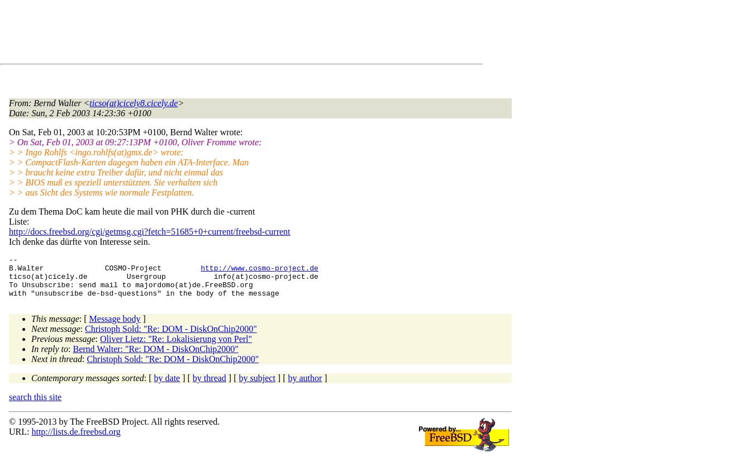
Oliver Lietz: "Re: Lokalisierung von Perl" (176, 347)
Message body (115, 327)
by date (167, 386)
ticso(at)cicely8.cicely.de (133, 103)
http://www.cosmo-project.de (259, 271)
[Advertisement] (212, 34)
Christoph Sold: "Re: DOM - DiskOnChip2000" (171, 337)
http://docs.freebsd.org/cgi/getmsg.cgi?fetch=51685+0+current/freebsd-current (150, 231)
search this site (35, 405)
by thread (209, 386)
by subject (257, 386)
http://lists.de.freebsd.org (75, 440)
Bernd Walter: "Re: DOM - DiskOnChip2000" (156, 357)
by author (305, 386)
